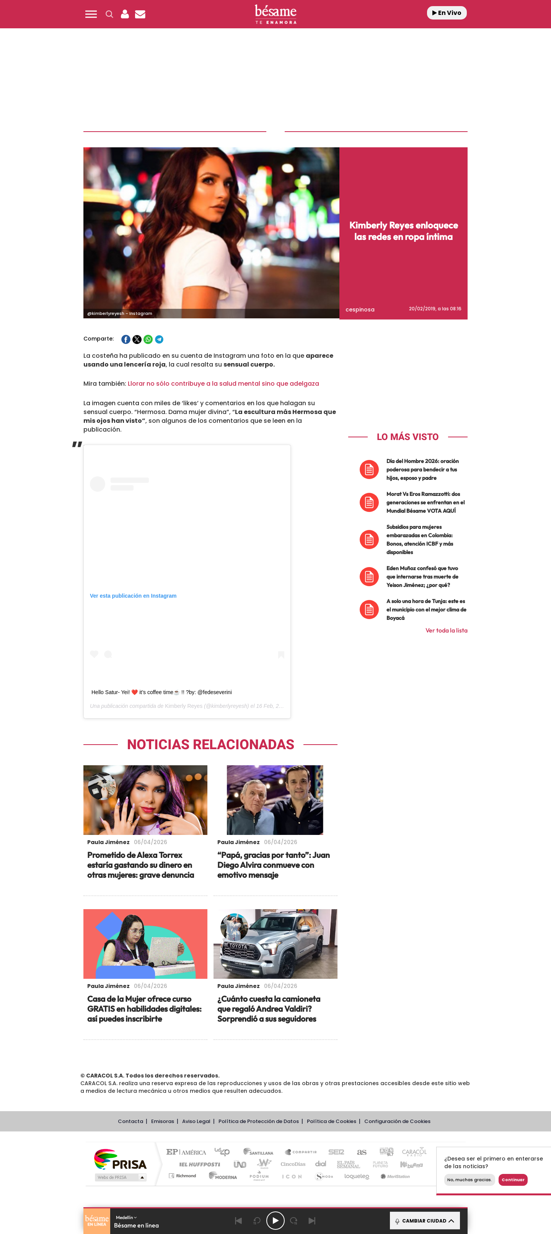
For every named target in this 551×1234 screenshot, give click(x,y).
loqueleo (357, 1174)
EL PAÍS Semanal (349, 1163)
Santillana (260, 1151)
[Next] (312, 1220)
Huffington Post (198, 1163)
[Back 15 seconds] (257, 1220)
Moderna (221, 1174)
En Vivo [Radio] (446, 12)
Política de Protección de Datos (258, 1120)
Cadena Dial (321, 1163)
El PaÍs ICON (291, 1174)
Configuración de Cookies (397, 1120)
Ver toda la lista (446, 629)
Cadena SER (334, 1151)
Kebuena (405, 1163)
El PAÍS (188, 1151)
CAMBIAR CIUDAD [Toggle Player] (424, 1221)
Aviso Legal (196, 1120)
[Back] (239, 1220)
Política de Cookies (331, 1120)
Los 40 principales (224, 1151)
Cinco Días (292, 1163)
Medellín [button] (126, 1217)
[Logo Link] (275, 14)
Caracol (411, 1151)
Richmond (183, 1174)
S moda (323, 1174)
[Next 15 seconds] (294, 1220)
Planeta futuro (377, 1163)
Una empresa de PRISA (120, 1158)
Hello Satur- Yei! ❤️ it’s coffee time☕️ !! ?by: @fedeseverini (161, 691)
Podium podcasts (258, 1174)
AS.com (358, 1151)
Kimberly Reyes (183, 705)
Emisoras (162, 1120)
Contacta (130, 1120)
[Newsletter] (140, 14)
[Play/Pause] (275, 1220)
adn (383, 1151)
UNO (241, 1163)
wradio (262, 1163)
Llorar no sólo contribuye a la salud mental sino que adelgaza (223, 382)
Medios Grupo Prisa (120, 1176)
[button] (91, 14)
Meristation (394, 1174)
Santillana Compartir (301, 1151)
